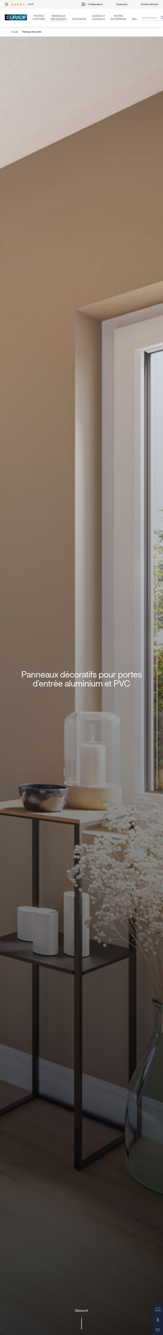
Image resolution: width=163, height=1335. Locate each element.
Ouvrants (79, 19)
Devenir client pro (149, 4)
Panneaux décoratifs (59, 17)
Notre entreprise (118, 17)
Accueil (14, 32)
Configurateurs (92, 4)
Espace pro (121, 4)
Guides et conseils (98, 17)
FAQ (134, 19)
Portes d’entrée (39, 17)
